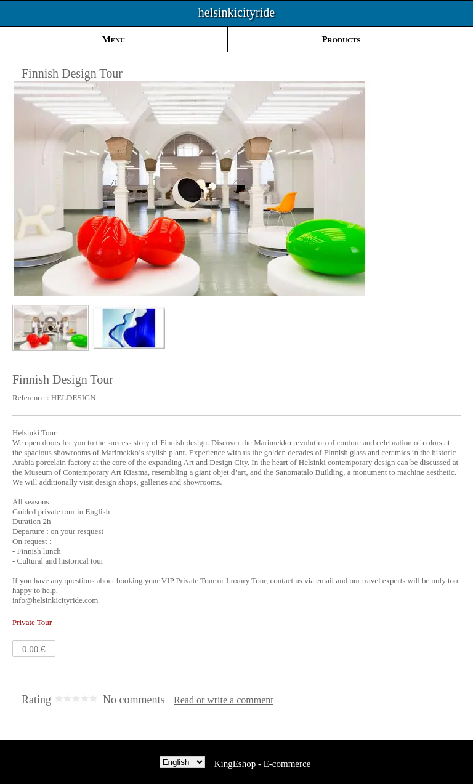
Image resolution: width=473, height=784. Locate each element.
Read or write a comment (223, 700)
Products (340, 39)
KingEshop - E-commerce (262, 764)
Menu (113, 39)
